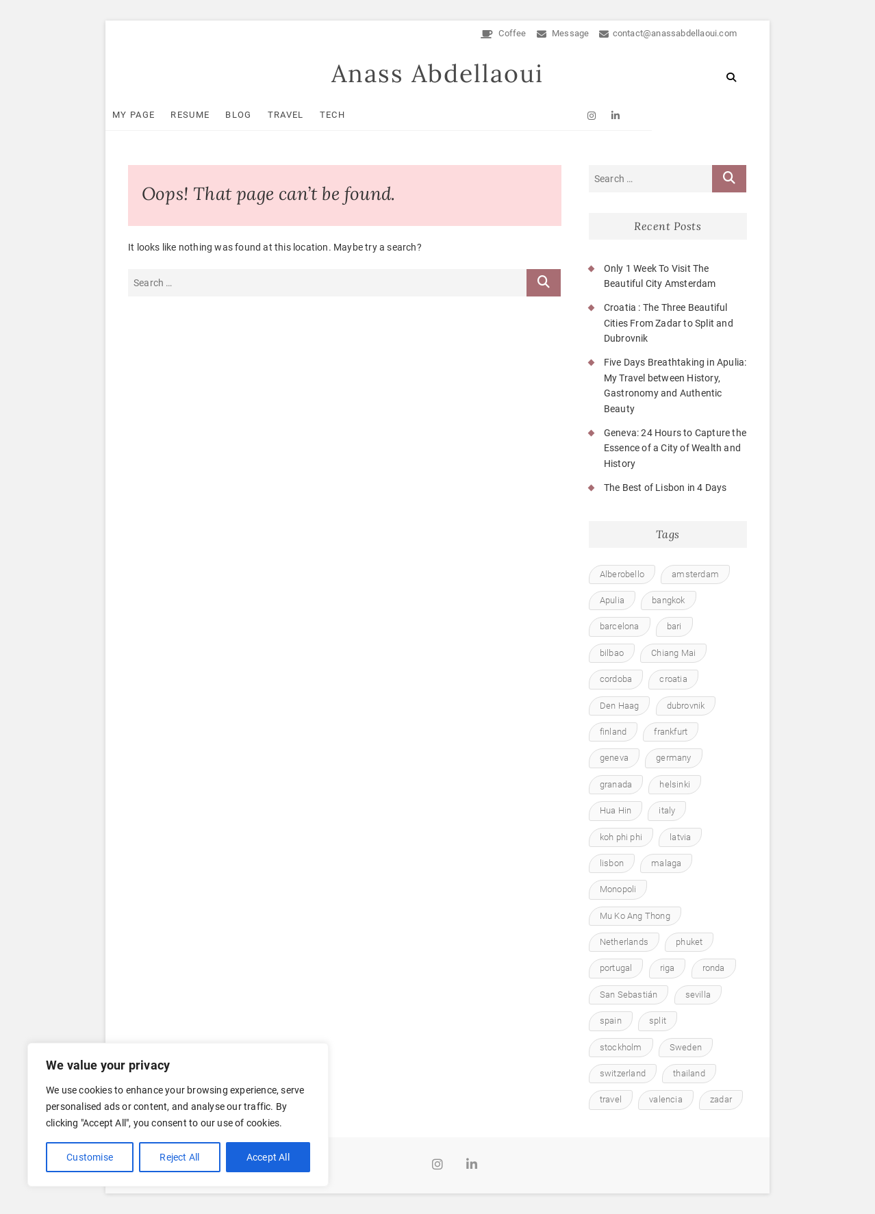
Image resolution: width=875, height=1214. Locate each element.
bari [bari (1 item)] (674, 627)
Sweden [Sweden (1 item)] (686, 1047)
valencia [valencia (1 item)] (666, 1100)
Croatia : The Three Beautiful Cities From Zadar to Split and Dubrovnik (668, 323)
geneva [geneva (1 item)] (614, 758)
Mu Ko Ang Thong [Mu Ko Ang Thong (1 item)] (635, 916)
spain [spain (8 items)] (611, 1021)
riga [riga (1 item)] (667, 968)
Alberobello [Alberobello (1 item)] (622, 574)
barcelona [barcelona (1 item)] (619, 627)
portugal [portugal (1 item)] (616, 968)
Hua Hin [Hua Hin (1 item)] (615, 811)
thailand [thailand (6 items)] (689, 1073)
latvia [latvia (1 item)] (680, 837)
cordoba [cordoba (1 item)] (616, 679)
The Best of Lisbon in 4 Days (665, 488)
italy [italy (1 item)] (667, 811)
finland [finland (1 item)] (613, 731)
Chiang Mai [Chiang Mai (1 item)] (673, 653)
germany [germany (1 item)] (673, 758)
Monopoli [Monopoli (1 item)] (618, 890)
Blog (261, 115)
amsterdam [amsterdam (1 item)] (695, 574)
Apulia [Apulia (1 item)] (612, 600)
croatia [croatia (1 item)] (673, 679)
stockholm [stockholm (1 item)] (621, 1047)
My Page (156, 115)
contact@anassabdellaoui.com (668, 33)
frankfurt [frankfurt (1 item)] (670, 731)
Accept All (268, 1157)
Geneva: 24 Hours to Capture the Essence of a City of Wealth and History (675, 448)
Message (563, 33)
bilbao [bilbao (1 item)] (612, 653)
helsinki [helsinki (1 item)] (674, 784)
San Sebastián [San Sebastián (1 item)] (629, 994)
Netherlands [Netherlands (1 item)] (624, 942)
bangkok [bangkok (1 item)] (668, 600)
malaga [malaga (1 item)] (666, 863)
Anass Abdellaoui (437, 74)
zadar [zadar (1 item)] (721, 1100)
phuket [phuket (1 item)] (689, 942)
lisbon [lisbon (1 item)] (612, 863)
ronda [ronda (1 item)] (713, 968)
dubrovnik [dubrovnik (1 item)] (686, 705)
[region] (178, 1115)
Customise (89, 1157)
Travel (308, 115)
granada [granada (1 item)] (616, 784)
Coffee (504, 33)
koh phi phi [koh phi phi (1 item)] (621, 837)
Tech (355, 115)
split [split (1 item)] (657, 1021)
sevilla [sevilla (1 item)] (698, 994)
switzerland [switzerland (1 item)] (623, 1073)
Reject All (179, 1157)
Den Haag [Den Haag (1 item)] (619, 705)
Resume (212, 115)
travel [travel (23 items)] (611, 1100)
